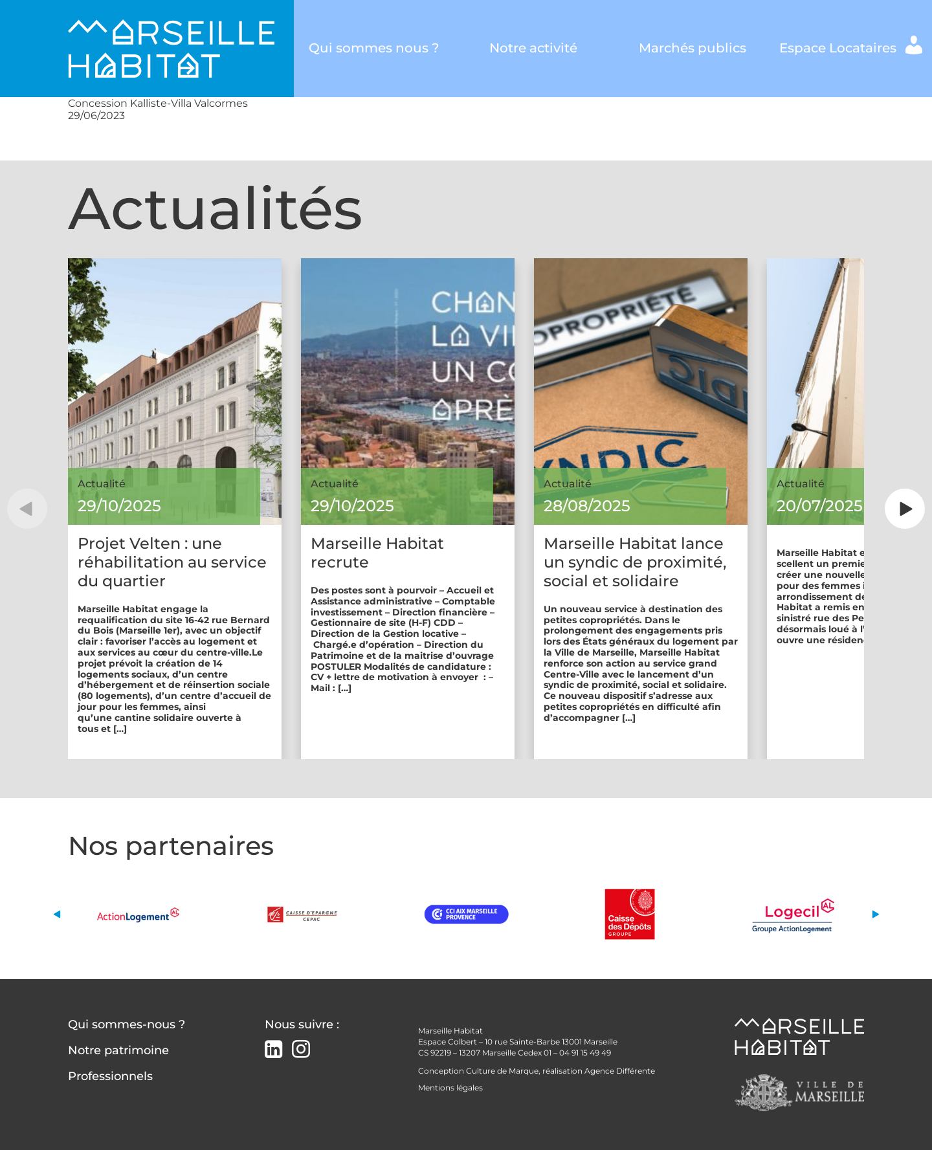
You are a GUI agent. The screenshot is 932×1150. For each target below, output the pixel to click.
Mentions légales (450, 1087)
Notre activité (533, 48)
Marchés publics (692, 48)
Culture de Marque (502, 1071)
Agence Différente (619, 1071)
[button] (27, 509)
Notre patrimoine (118, 1050)
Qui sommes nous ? (374, 48)
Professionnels (110, 1076)
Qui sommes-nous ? (126, 1024)
